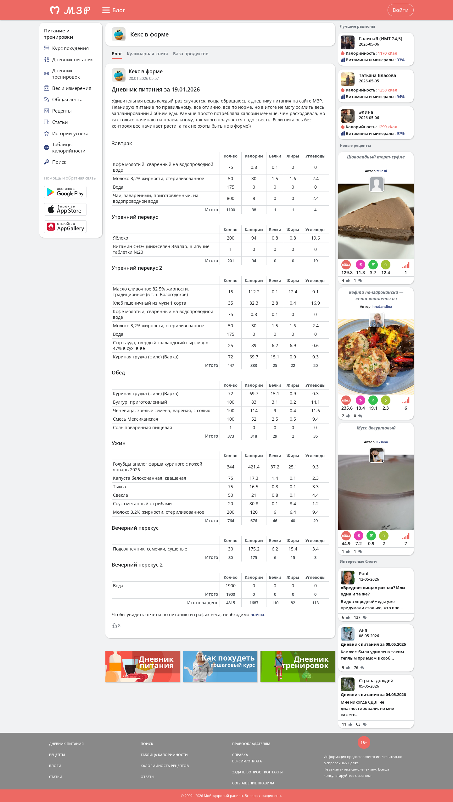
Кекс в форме (149, 34)
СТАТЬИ (55, 776)
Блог (117, 54)
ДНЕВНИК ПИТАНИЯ (66, 743)
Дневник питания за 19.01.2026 (156, 89)
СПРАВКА (240, 754)
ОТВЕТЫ (147, 776)
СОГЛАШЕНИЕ (244, 783)
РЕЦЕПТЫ (57, 754)
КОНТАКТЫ (273, 772)
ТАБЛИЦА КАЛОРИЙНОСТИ (164, 754)
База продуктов (190, 54)
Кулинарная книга (147, 54)
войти (257, 614)
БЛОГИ (55, 765)
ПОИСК (147, 743)
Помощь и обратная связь (70, 178)
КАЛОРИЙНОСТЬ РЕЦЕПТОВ (165, 765)
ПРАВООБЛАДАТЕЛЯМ (251, 743)
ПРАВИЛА (266, 783)
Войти (401, 10)
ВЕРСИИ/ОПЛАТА (247, 761)
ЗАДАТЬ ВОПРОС (246, 772)
